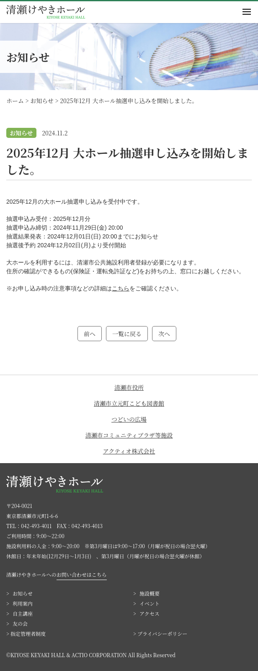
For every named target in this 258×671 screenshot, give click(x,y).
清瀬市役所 (129, 387)
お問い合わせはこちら (82, 574)
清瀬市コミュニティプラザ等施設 (129, 435)
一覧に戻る (127, 333)
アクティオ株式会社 (129, 451)
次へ (164, 333)
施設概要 (149, 593)
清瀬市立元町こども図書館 (129, 403)
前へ (89, 333)
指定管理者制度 (28, 633)
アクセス (149, 613)
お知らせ (23, 593)
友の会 (20, 623)
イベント (149, 603)
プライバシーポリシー (162, 633)
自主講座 (23, 613)
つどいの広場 (129, 419)
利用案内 (23, 603)
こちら (120, 288)
